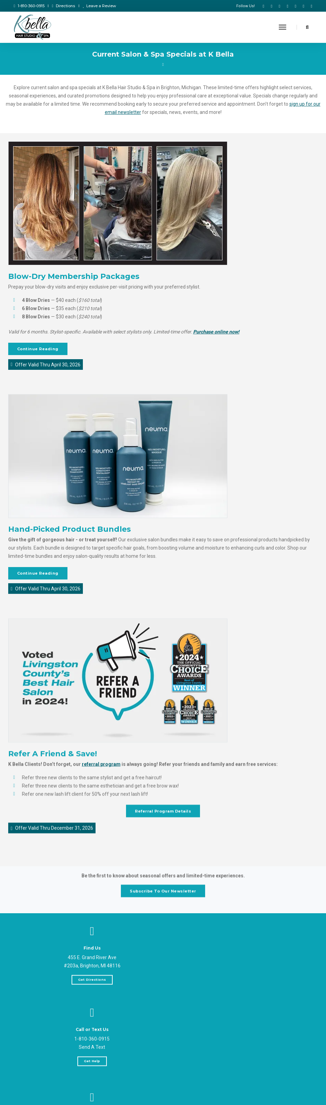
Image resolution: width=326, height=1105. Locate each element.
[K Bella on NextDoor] (310, 5)
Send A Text (244, 982)
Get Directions (81, 986)
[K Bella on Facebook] (263, 5)
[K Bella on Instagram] (287, 5)
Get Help (244, 996)
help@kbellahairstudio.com (81, 1076)
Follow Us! (245, 6)
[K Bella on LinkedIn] (303, 5)
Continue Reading (38, 349)
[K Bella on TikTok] (271, 5)
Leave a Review (99, 5)
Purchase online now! (216, 332)
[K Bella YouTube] (279, 5)
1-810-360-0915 (29, 5)
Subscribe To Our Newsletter (163, 894)
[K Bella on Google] (295, 5)
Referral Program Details (163, 827)
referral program (101, 780)
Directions (63, 5)
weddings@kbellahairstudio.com (82, 1085)
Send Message (81, 1099)
